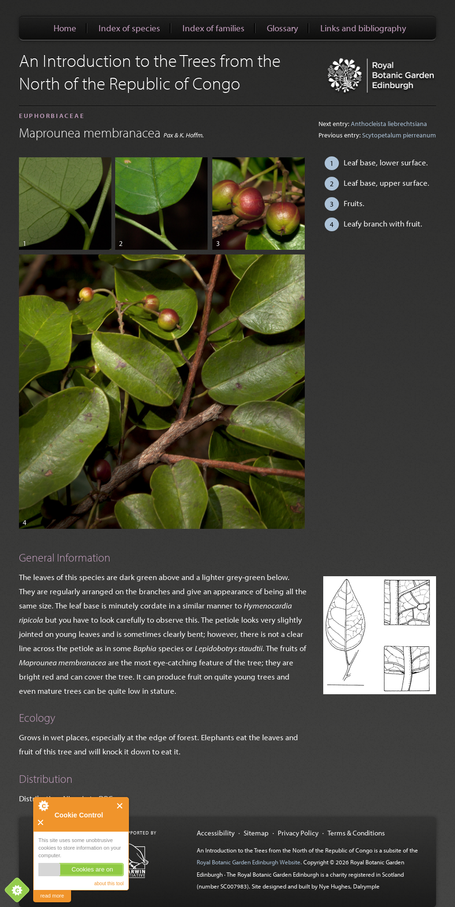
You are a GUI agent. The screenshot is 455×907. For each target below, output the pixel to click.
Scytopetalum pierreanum (399, 135)
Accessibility (216, 832)
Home (65, 28)
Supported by (138, 833)
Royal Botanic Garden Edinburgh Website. (250, 862)
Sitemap (256, 832)
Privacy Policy (298, 832)
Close (120, 806)
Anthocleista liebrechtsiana (389, 123)
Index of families (213, 28)
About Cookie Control (43, 806)
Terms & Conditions (356, 832)
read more (52, 895)
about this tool (109, 883)
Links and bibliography (363, 28)
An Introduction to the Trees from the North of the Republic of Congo (150, 71)
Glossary (282, 28)
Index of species (129, 28)
